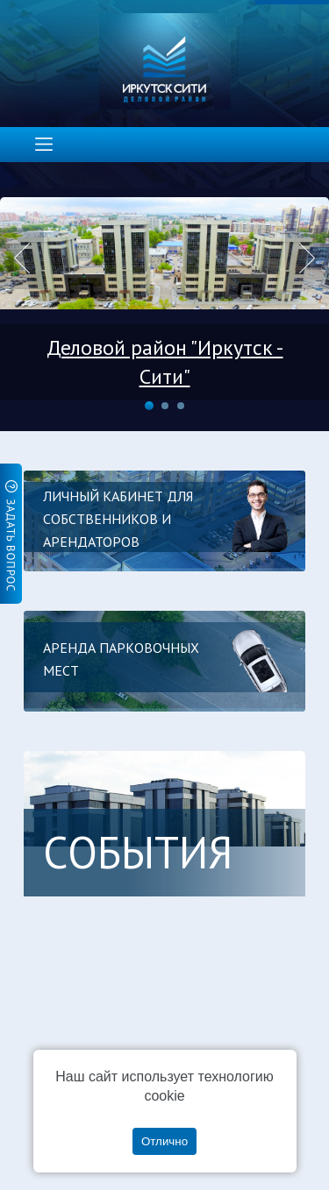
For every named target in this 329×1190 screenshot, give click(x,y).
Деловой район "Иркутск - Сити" (164, 362)
